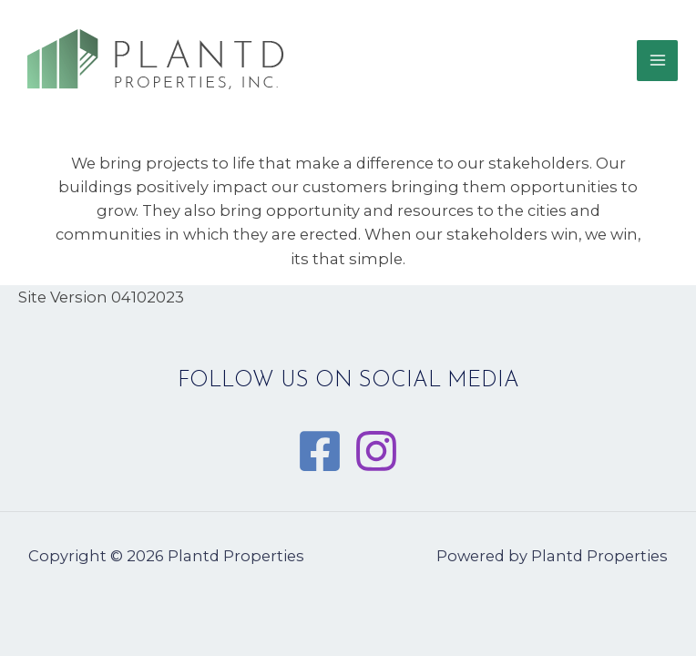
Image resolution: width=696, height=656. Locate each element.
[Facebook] (320, 451)
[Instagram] (376, 451)
